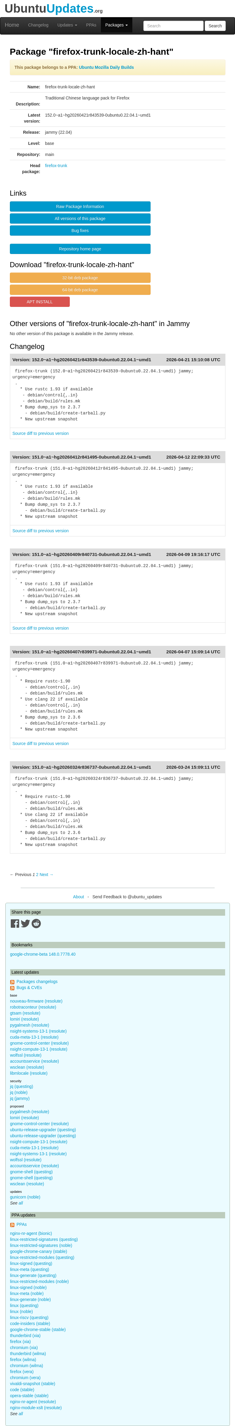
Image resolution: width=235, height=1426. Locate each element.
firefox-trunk (56, 165)
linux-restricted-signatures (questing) (44, 1239)
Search (215, 25)
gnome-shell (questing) (31, 1171)
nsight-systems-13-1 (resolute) (38, 1031)
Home (12, 25)
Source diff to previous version (41, 433)
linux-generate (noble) (30, 1299)
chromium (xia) (24, 1347)
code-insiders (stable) (30, 1323)
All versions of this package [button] (80, 218)
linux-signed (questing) (31, 1263)
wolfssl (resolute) (26, 1055)
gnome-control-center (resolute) (39, 1043)
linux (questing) (24, 1305)
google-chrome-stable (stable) (38, 1329)
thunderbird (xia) (25, 1335)
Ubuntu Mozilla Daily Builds (106, 67)
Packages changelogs (36, 981)
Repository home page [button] (80, 248)
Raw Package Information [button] (80, 206)
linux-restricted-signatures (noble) (41, 1245)
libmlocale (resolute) (29, 1073)
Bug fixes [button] (80, 230)
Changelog (38, 25)
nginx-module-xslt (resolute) (36, 1407)
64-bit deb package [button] (80, 289)
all (21, 1203)
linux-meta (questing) (29, 1269)
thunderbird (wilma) (28, 1353)
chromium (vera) (25, 1377)
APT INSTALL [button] (40, 301)
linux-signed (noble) (28, 1287)
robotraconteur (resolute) (33, 1007)
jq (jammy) (20, 1098)
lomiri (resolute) (24, 1019)
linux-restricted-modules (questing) (42, 1257)
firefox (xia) (20, 1341)
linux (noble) (21, 1311)
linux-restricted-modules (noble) (39, 1281)
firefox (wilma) (23, 1359)
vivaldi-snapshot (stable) (32, 1383)
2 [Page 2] (37, 874)
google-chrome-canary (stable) (38, 1251)
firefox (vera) (22, 1371)
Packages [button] (116, 25)
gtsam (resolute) (25, 1013)
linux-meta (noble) (27, 1293)
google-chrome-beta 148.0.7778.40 (43, 954)
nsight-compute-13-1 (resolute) (38, 1049)
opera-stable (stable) (29, 1395)
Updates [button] (67, 25)
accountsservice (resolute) (34, 1061)
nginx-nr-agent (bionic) (31, 1233)
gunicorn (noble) (25, 1197)
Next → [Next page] (47, 874)
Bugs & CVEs (29, 987)
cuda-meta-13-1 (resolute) (34, 1037)
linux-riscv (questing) (29, 1317)
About (78, 896)
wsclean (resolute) (27, 1067)
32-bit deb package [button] (80, 277)
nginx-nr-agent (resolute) (33, 1401)
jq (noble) (19, 1092)
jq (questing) (21, 1086)
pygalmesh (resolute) (29, 1025)
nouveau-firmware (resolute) (36, 1001)
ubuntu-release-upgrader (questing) (43, 1129)
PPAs (91, 25)
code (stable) (22, 1389)
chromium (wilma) (26, 1365)
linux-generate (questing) (33, 1275)
